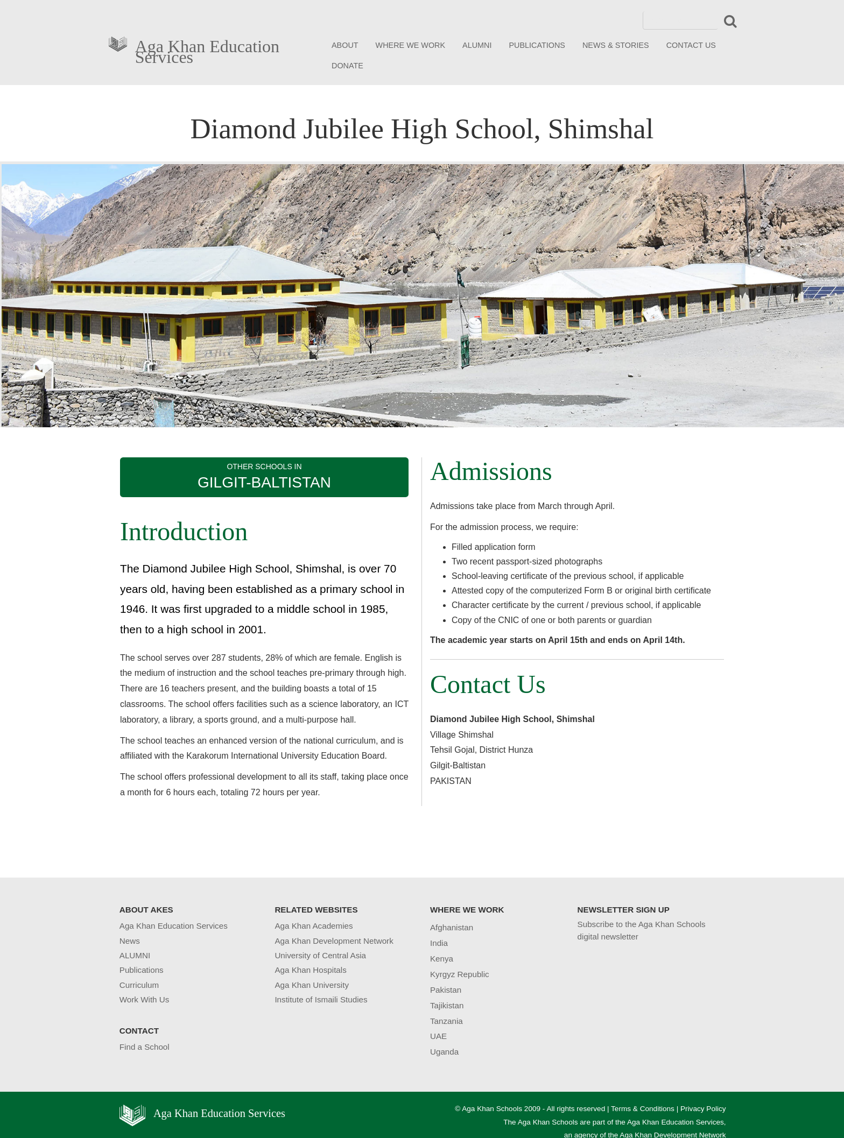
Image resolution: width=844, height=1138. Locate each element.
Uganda (444, 1051)
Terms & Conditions (642, 1109)
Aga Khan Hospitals (310, 969)
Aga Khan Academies (314, 925)
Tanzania (446, 1021)
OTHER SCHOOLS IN (264, 476)
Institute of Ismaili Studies (321, 999)
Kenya (441, 958)
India (439, 943)
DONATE (347, 65)
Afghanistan (451, 927)
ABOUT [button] (345, 45)
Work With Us (144, 999)
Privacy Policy (703, 1109)
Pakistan (445, 989)
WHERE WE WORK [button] (411, 45)
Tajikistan (446, 1005)
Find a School (144, 1046)
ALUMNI (476, 45)
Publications (141, 969)
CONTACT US (691, 45)
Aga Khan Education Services (207, 49)
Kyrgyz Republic (459, 974)
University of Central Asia (320, 955)
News (129, 940)
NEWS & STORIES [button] (615, 45)
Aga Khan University (312, 984)
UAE (438, 1036)
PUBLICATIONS (537, 45)
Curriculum (139, 984)
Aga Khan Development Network (334, 940)
